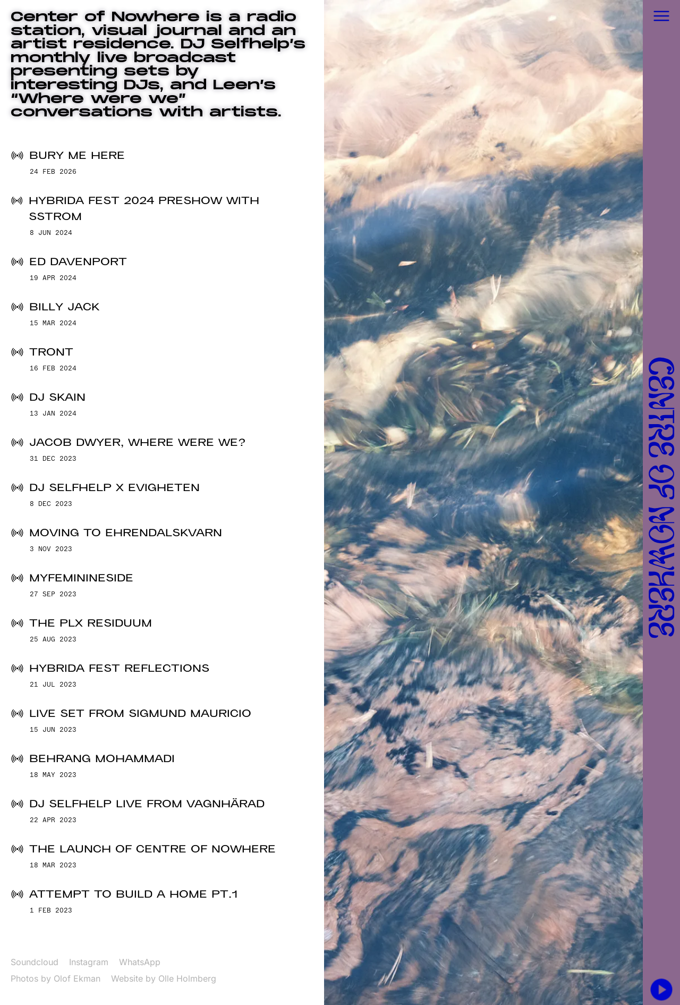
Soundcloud (34, 962)
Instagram (88, 962)
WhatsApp (139, 962)
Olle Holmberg (187, 978)
